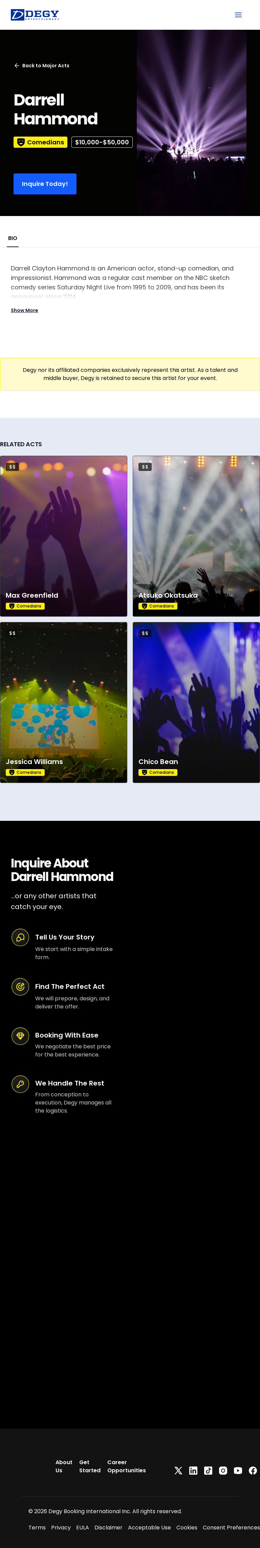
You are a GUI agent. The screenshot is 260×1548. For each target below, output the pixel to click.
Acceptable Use (149, 1527)
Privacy (61, 1527)
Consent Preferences (231, 1527)
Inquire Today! (45, 184)
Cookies (186, 1527)
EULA (82, 1527)
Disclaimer (108, 1527)
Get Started (90, 1466)
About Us (64, 1466)
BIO (12, 238)
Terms (37, 1527)
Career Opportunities (126, 1466)
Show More (24, 310)
